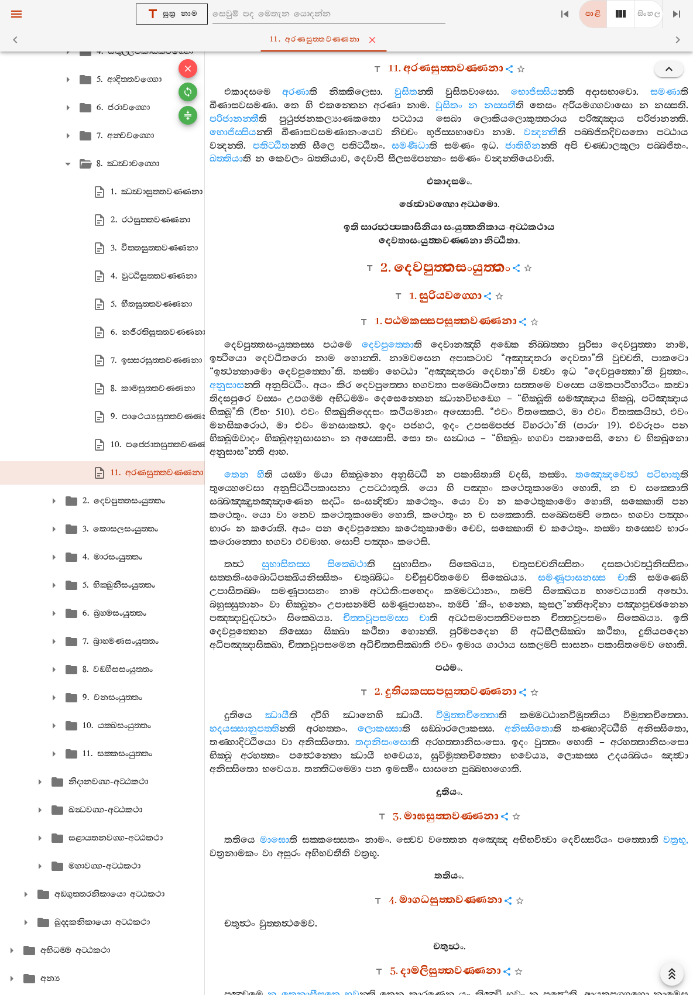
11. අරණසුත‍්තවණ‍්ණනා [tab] (349, 39)
